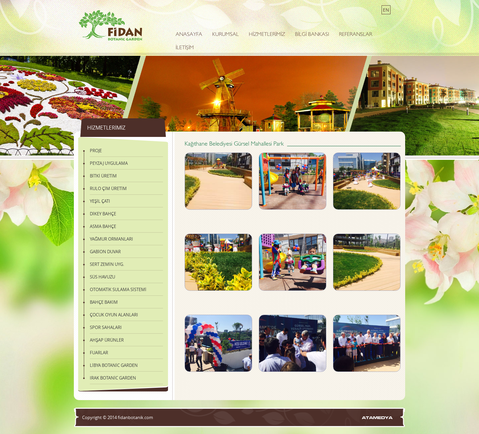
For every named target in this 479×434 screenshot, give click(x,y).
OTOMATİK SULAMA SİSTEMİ (118, 289)
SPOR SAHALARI (106, 327)
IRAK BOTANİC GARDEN (113, 378)
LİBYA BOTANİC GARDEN (114, 365)
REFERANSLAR (355, 34)
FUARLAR (99, 353)
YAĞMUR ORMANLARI (111, 239)
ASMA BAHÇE (103, 226)
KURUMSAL (225, 34)
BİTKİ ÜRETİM (103, 176)
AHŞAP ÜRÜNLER (107, 340)
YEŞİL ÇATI (100, 201)
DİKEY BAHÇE (103, 214)
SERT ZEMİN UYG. (107, 264)
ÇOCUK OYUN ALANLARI (114, 315)
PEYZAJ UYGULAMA (109, 163)
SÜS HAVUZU (102, 277)
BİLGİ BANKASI (312, 34)
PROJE (96, 151)
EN (386, 10)
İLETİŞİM (185, 48)
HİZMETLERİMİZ (267, 34)
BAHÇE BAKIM (104, 302)
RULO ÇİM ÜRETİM (108, 188)
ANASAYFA (189, 34)
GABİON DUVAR (105, 252)
